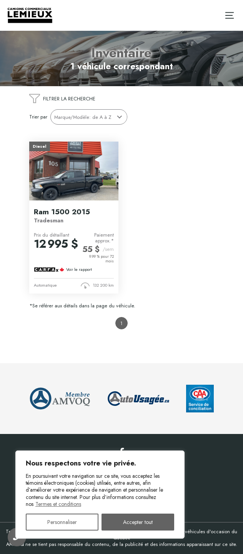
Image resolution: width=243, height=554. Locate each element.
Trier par (38, 117)
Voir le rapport (79, 269)
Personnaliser (62, 522)
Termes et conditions (58, 504)
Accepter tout (138, 522)
